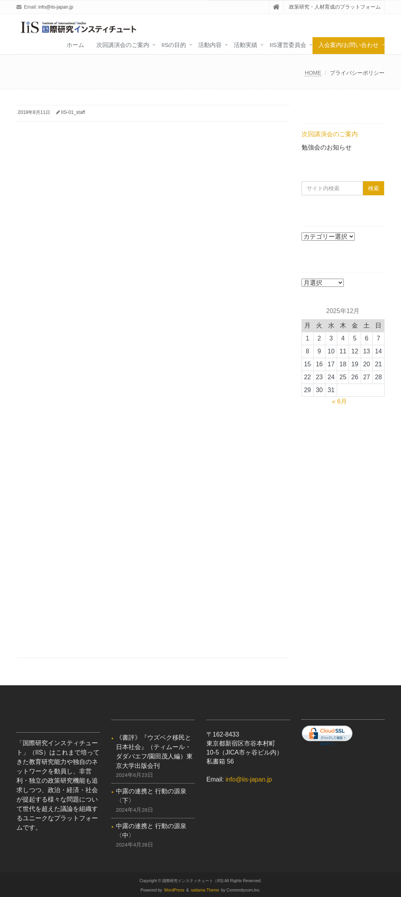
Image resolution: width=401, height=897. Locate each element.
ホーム (75, 44)
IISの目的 (173, 44)
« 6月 (339, 401)
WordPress (174, 890)
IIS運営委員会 (287, 44)
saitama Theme (205, 890)
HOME (313, 73)
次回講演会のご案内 (122, 44)
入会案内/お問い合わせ (348, 44)
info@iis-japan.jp (55, 7)
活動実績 (245, 44)
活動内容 (210, 44)
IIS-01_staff (73, 112)
